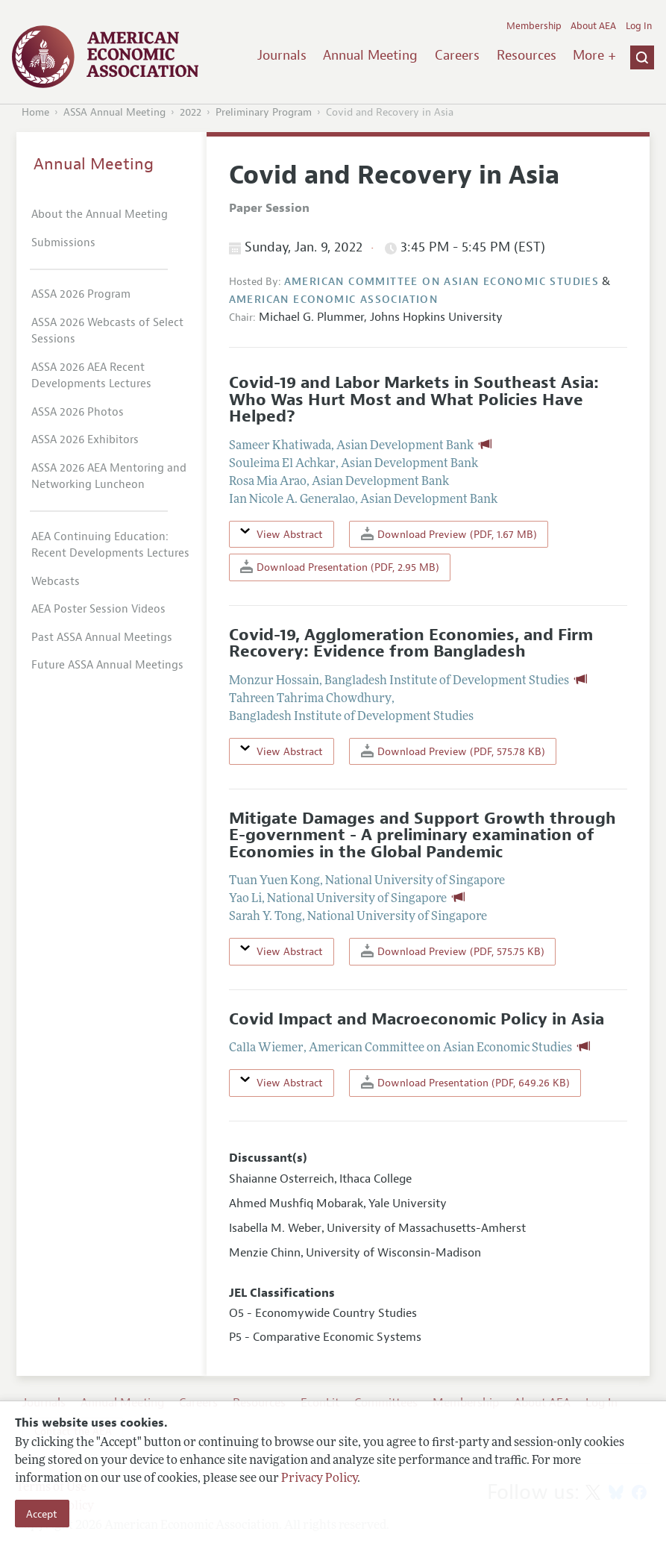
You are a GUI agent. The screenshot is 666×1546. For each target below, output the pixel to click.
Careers (457, 55)
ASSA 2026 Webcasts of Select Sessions (107, 331)
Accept (41, 1514)
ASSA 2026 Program (81, 294)
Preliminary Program (264, 112)
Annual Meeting (370, 55)
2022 (190, 112)
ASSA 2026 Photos (77, 412)
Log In (639, 26)
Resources (526, 55)
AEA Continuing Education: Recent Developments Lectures (110, 545)
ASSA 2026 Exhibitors (85, 440)
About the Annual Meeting (99, 214)
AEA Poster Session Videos (98, 609)
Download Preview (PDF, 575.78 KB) (453, 751)
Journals (282, 55)
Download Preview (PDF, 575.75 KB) (452, 951)
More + (594, 55)
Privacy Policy (319, 1479)
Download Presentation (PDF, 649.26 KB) (465, 1082)
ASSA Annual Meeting (114, 112)
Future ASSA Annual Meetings (107, 665)
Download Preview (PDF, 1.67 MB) (449, 534)
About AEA (593, 26)
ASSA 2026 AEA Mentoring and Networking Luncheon (108, 476)
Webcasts (55, 582)
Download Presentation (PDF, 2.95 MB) (339, 567)
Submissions (63, 243)
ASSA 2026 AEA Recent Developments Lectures (91, 376)
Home (35, 112)
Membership (534, 26)
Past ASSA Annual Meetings (101, 637)
